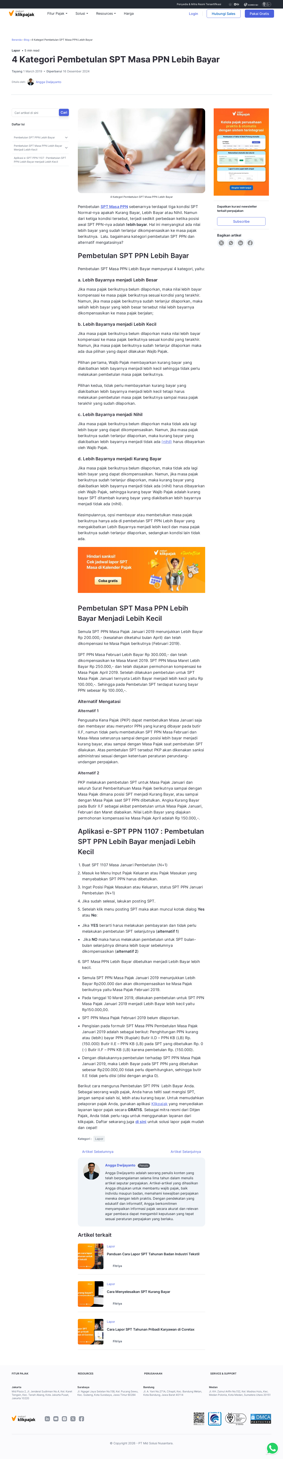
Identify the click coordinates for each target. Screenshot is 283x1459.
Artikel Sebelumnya (97, 1151)
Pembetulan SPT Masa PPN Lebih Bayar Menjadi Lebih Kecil (38, 147)
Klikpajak (159, 1104)
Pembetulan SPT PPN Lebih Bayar (34, 137)
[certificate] (251, 4)
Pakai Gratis (260, 16)
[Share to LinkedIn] (240, 243)
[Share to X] (221, 243)
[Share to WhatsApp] (231, 243)
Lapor (16, 50)
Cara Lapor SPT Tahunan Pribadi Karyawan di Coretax (150, 1329)
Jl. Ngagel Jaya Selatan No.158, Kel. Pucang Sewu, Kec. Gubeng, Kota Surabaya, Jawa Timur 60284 (107, 1393)
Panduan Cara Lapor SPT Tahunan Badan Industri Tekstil (153, 1254)
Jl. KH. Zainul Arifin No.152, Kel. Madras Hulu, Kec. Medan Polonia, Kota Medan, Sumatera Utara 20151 (240, 1393)
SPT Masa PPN (114, 206)
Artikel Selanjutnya (186, 1151)
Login (191, 16)
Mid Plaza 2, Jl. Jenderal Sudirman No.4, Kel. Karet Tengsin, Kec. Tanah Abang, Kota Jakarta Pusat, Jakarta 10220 (42, 1395)
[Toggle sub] (66, 137)
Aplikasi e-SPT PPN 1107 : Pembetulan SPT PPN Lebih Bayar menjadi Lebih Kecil (40, 159)
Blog (26, 39)
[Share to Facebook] (250, 243)
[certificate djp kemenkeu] (233, 4)
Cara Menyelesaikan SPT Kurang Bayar (138, 1292)
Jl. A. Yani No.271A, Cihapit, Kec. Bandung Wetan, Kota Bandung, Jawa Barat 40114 (172, 1393)
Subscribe (241, 221)
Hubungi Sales (222, 16)
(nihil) (166, 441)
